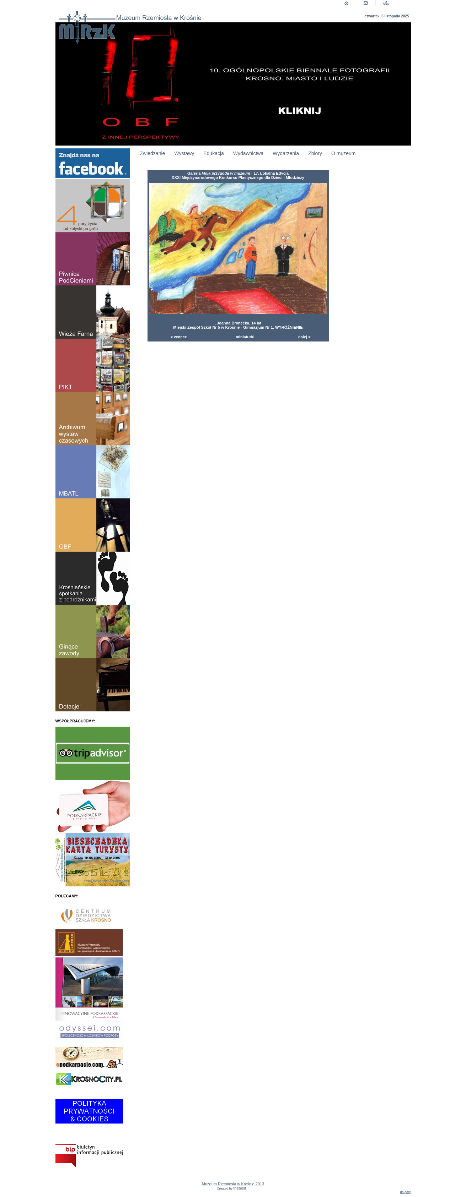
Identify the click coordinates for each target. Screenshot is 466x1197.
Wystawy (184, 153)
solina (248, 1189)
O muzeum (343, 153)
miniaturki (245, 337)
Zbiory (315, 153)
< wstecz (179, 337)
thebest (240, 1188)
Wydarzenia (286, 153)
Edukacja (213, 153)
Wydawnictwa (248, 153)
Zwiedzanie (152, 153)
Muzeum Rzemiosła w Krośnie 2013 (233, 1186)
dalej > (304, 337)
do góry (405, 1192)
